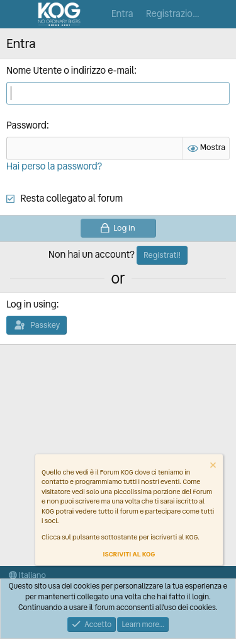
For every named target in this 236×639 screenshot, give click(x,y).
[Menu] (17, 14)
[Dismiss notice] (212, 467)
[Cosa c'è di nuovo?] (221, 14)
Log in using (31, 304)
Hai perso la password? (54, 166)
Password (26, 125)
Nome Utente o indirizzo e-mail (70, 71)
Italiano (27, 575)
